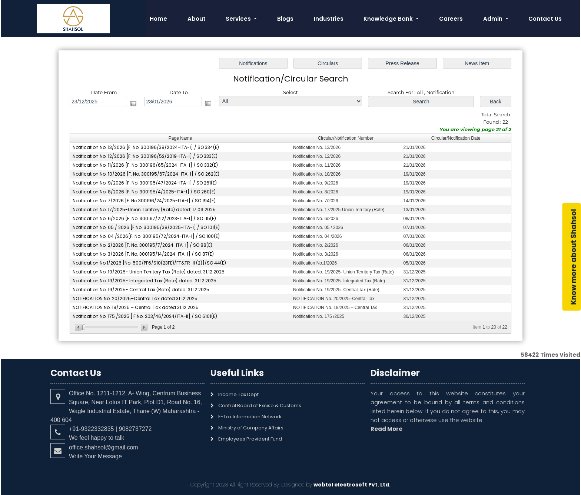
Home (158, 19)
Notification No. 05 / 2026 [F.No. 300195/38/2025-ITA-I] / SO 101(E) (146, 227)
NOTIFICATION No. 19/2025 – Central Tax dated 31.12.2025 (136, 307)
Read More (386, 429)
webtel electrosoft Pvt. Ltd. (352, 484)
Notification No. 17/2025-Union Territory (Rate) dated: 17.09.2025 (144, 209)
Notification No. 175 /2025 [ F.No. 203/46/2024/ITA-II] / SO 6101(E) (145, 316)
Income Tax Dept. (239, 394)
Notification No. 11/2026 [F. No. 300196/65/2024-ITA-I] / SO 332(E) (145, 165)
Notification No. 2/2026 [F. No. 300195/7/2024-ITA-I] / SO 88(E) (142, 245)
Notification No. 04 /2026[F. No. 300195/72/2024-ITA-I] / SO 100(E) (146, 236)
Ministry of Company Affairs (250, 427)
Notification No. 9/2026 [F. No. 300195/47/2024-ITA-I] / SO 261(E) (145, 183)
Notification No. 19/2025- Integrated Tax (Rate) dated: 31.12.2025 (144, 281)
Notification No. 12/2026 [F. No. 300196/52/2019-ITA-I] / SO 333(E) (145, 156)
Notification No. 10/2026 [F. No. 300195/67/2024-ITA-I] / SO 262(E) (146, 174)
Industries (328, 19)
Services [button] (239, 19)
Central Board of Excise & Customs (259, 405)
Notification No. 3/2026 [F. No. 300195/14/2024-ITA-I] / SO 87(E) (143, 254)
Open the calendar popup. (133, 103)
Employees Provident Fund (250, 438)
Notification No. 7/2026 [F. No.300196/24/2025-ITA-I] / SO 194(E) (144, 200)
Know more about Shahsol (574, 257)
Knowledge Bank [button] (388, 19)
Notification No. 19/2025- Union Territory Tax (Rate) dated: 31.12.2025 (149, 272)
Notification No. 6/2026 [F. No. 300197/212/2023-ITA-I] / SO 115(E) (144, 218)
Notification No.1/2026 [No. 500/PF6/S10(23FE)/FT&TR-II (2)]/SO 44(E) (149, 263)
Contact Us (545, 19)
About (196, 19)
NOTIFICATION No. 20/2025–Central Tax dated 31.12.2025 (135, 298)
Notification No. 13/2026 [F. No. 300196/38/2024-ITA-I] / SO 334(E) (146, 147)
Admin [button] (493, 19)
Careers (451, 19)
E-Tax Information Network (250, 416)
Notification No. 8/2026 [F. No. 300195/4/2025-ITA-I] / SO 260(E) (144, 192)
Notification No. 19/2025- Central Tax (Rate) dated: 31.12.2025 (141, 289)
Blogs (285, 19)
